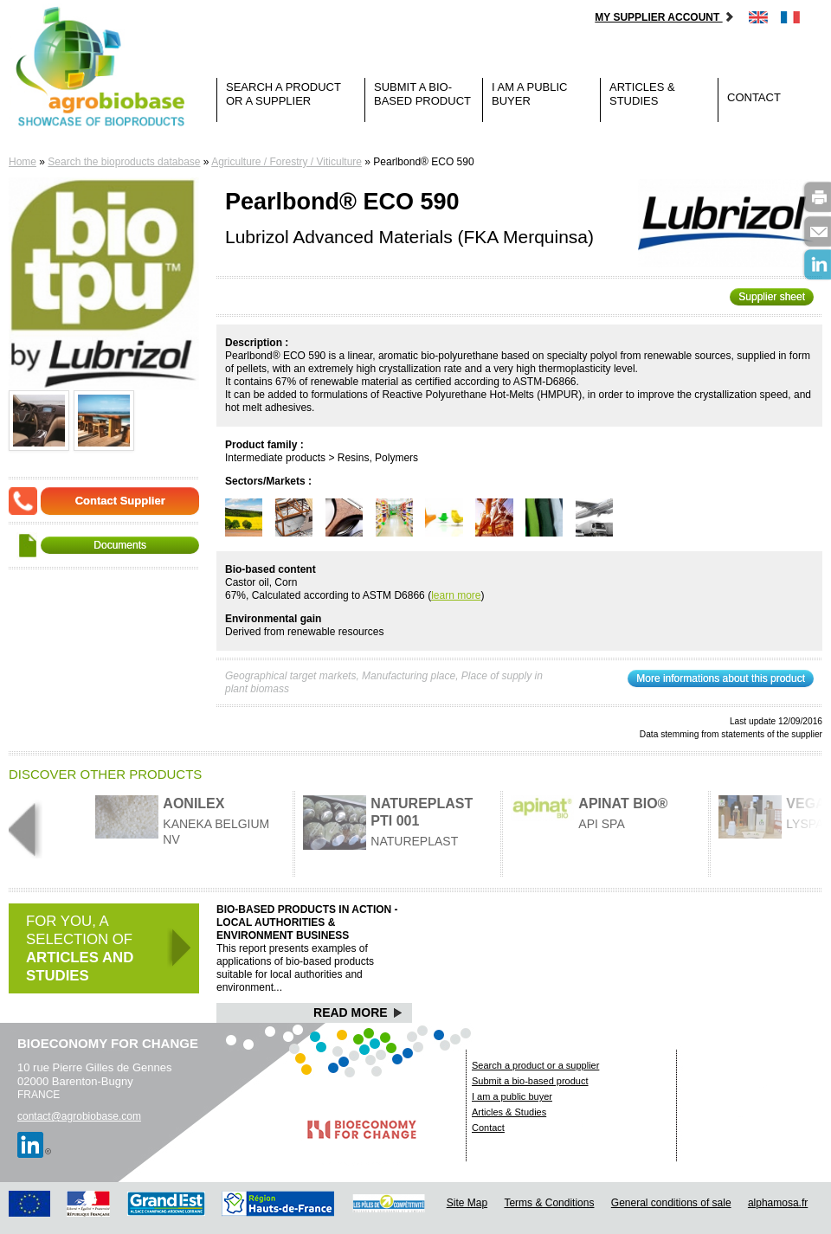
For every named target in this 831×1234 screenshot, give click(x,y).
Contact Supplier (120, 500)
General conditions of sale (671, 1203)
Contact (754, 97)
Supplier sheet (771, 297)
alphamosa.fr (778, 1203)
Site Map (467, 1203)
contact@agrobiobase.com (79, 1116)
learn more (455, 595)
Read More (358, 1012)
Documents (119, 545)
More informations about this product (720, 678)
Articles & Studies (642, 93)
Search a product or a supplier (283, 93)
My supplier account (664, 17)
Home (22, 162)
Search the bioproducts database (124, 162)
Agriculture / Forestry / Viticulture (286, 162)
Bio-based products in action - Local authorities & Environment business (307, 922)
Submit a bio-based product (422, 93)
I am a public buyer (529, 93)
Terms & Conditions (549, 1203)
